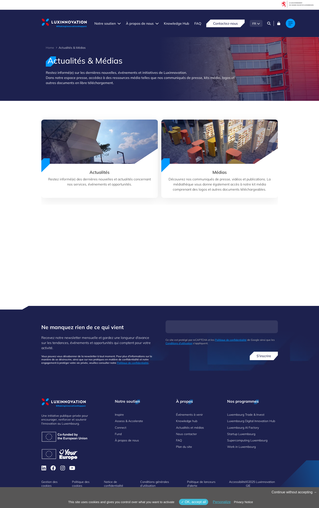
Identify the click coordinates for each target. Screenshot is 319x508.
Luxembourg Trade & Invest (245, 415)
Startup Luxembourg (241, 434)
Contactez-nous (225, 23)
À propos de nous (140, 23)
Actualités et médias (190, 428)
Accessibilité (237, 482)
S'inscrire (264, 356)
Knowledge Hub (176, 23)
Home (50, 48)
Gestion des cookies (49, 484)
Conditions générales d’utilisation (154, 484)
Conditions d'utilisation (179, 343)
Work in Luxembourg (241, 447)
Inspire (119, 415)
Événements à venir (189, 415)
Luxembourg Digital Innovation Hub (251, 421)
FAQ (197, 23)
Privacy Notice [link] (243, 502)
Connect (120, 428)
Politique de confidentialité (133, 362)
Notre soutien (105, 23)
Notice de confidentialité (113, 484)
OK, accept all (193, 502)
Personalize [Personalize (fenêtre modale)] (222, 502)
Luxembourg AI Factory (243, 428)
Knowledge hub (186, 421)
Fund (118, 434)
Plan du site (184, 447)
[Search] (269, 23)
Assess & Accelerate (129, 421)
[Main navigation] (290, 23)
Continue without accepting (294, 492)
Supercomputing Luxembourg (247, 440)
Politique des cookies (80, 484)
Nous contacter (186, 434)
